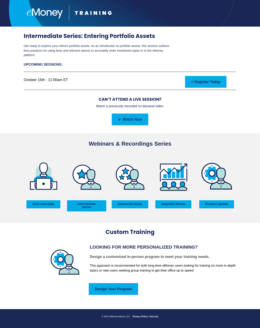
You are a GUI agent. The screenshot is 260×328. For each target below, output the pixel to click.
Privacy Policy (140, 316)
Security (154, 316)
